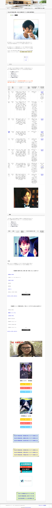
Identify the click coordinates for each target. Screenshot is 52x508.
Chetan (26, 507)
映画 (25, 60)
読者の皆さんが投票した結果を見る (12, 331)
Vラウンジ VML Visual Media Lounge (15, 505)
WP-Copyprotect (29, 507)
